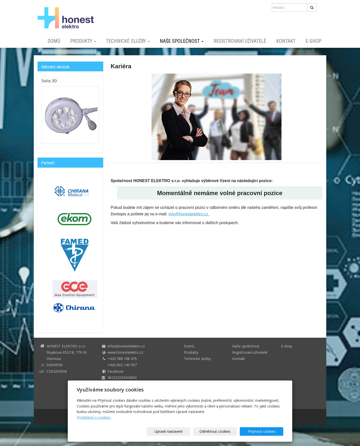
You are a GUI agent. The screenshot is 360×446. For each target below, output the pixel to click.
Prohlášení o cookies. (94, 417)
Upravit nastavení (182, 431)
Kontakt (286, 41)
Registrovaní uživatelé (240, 41)
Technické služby (128, 41)
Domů (54, 41)
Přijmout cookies (264, 431)
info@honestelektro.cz (189, 214)
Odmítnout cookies (223, 431)
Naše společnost (182, 41)
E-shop (313, 41)
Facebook (116, 371)
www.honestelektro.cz (125, 352)
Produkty (83, 41)
